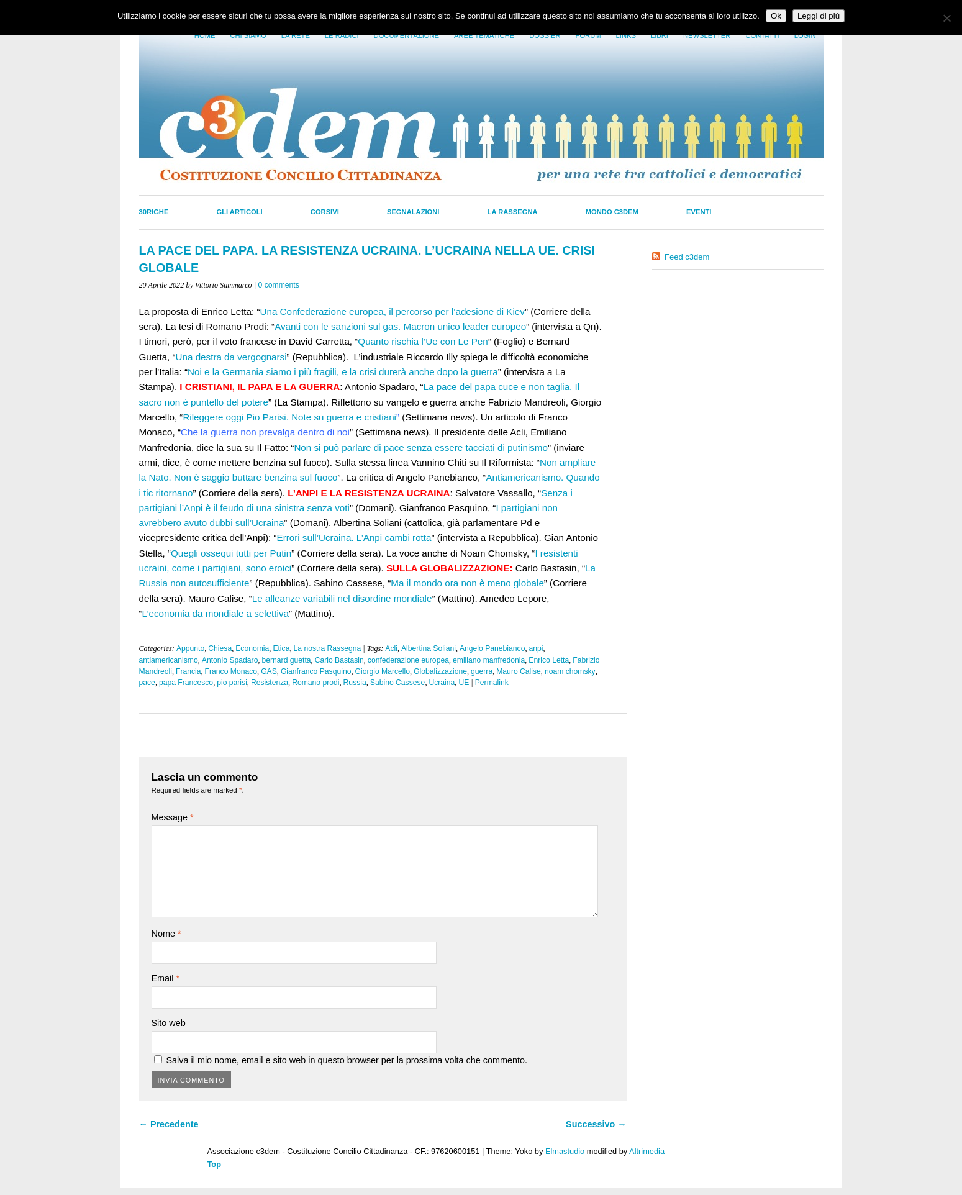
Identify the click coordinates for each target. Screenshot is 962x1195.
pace (147, 682)
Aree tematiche (484, 35)
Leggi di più (818, 15)
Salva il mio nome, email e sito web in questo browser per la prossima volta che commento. (346, 1060)
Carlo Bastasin (339, 660)
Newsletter (706, 35)
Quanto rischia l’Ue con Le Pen (423, 341)
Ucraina (442, 682)
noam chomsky (570, 671)
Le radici (342, 35)
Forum (588, 35)
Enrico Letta (549, 660)
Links (626, 35)
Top (214, 1164)
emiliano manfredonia (489, 660)
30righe (154, 212)
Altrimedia (647, 1151)
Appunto (190, 648)
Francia (188, 671)
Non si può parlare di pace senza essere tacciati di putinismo (421, 447)
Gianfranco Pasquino (316, 671)
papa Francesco (186, 682)
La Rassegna (513, 212)
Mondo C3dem (612, 212)
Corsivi (325, 212)
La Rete (295, 35)
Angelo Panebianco (492, 648)
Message (173, 817)
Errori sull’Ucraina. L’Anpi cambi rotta (354, 537)
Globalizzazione (440, 671)
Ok (776, 15)
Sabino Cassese (397, 682)
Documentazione (406, 35)
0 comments (278, 285)
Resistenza (269, 682)
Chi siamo (248, 35)
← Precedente (169, 1124)
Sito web (169, 1023)
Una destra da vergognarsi (231, 357)
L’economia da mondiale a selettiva (215, 613)
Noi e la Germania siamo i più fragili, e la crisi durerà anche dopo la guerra (343, 371)
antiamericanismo (168, 660)
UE (463, 682)
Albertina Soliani (428, 648)
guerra (481, 671)
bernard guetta (286, 660)
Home (205, 35)
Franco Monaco (231, 671)
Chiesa (220, 648)
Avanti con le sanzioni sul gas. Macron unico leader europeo (400, 326)
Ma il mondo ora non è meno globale (467, 583)
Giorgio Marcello (383, 671)
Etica (281, 648)
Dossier (544, 35)
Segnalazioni (413, 212)
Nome (166, 933)
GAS (269, 671)
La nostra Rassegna (327, 648)
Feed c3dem (687, 256)
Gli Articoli (240, 212)
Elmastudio (564, 1151)
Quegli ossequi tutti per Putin (231, 553)
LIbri (659, 35)
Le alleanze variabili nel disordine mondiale (342, 598)
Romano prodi (315, 682)
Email (166, 978)
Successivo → (596, 1124)
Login (805, 35)
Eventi (698, 212)
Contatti (762, 35)
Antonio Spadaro (230, 660)
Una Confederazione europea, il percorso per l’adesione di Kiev (392, 311)
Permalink (492, 682)
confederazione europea (408, 660)
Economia (252, 648)
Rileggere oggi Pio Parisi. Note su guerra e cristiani (289, 417)
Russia (354, 682)
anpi (536, 648)
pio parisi (232, 682)
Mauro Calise (518, 671)
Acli (391, 648)
